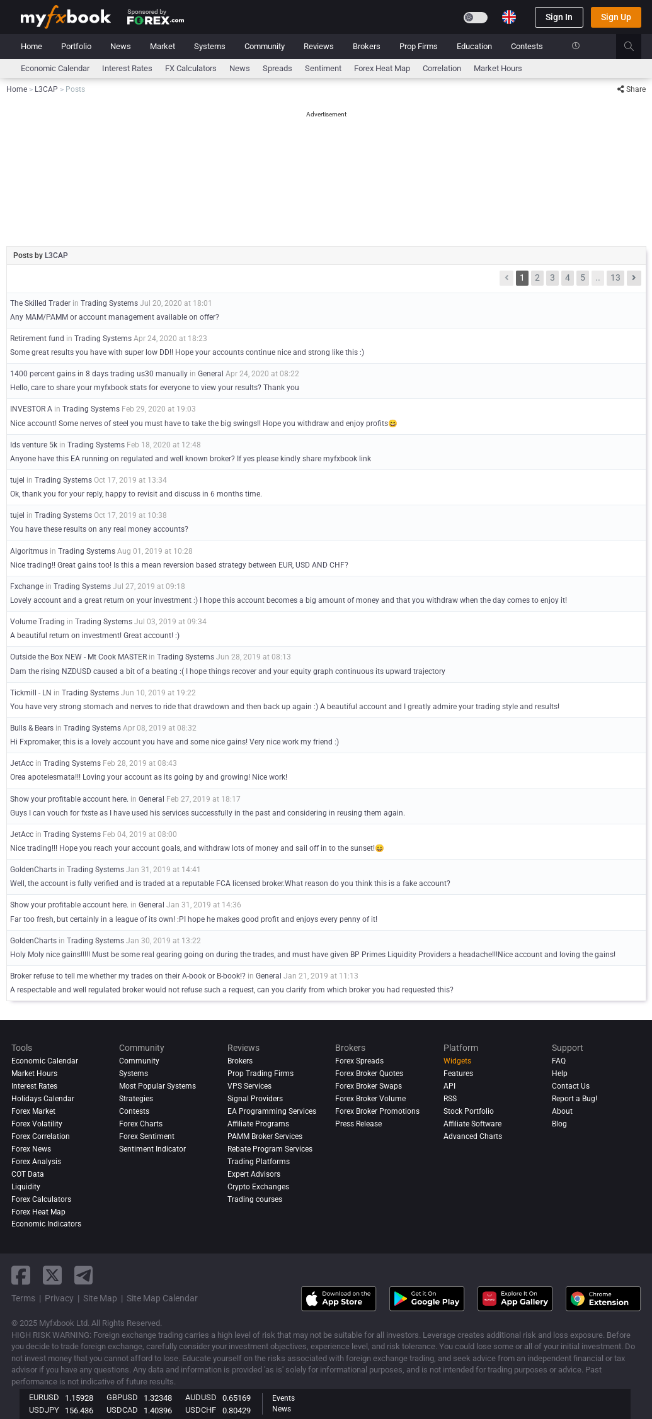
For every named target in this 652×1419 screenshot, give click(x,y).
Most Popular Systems (157, 1086)
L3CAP (56, 255)
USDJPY (44, 1410)
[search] (636, 46)
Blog (559, 1123)
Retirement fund (37, 338)
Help (560, 1073)
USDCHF (200, 1410)
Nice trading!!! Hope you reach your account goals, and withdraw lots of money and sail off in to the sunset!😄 (197, 848)
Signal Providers (255, 1098)
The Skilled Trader (40, 303)
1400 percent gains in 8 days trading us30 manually (99, 373)
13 (615, 277)
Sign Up (616, 17)
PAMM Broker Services (264, 1136)
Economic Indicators (46, 1224)
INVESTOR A (31, 409)
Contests (527, 46)
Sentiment (323, 68)
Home (31, 46)
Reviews (319, 46)
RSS (450, 1098)
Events (283, 1398)
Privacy (59, 1298)
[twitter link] (52, 1275)
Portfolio (76, 46)
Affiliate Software (472, 1123)
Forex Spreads (359, 1061)
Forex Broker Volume (370, 1098)
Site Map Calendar (162, 1298)
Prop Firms (418, 46)
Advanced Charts (472, 1136)
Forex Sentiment (146, 1136)
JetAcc (21, 763)
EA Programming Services (271, 1111)
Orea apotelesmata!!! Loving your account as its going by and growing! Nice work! (148, 777)
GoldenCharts (33, 869)
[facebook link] (20, 1275)
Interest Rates (127, 68)
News (120, 46)
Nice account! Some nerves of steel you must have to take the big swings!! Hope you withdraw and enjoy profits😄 (203, 423)
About (562, 1111)
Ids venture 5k (33, 444)
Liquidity (25, 1186)
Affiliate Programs (258, 1123)
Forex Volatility (36, 1123)
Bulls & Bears (32, 728)
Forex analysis (36, 1161)
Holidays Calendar (42, 1098)
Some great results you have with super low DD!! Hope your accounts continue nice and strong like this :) (187, 352)
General (211, 373)
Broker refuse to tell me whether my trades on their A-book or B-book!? (128, 976)
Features (458, 1073)
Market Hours (498, 68)
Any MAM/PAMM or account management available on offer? (114, 317)
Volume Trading (37, 621)
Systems (210, 46)
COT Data (27, 1174)
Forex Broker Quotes (369, 1073)
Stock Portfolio (468, 1111)
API (449, 1086)
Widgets (457, 1061)
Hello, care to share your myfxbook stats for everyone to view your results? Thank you (154, 387)
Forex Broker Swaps (368, 1086)
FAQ (559, 1061)
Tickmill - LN (31, 692)
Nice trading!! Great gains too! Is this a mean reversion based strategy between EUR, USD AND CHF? (179, 565)
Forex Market (33, 1111)
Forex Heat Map (382, 68)
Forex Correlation (40, 1136)
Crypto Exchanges (258, 1186)
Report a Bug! (574, 1098)
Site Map (100, 1298)
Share (631, 89)
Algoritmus (29, 551)
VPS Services (249, 1086)
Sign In (559, 17)
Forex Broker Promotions (377, 1111)
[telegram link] (83, 1275)
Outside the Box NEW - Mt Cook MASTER (78, 657)
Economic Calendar (55, 68)
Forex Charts (141, 1123)
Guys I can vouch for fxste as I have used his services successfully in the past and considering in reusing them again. (207, 813)
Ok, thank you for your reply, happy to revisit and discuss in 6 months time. (136, 494)
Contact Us (571, 1086)
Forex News (31, 1149)
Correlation (442, 68)
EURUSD (44, 1397)
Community (264, 46)
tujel (17, 480)
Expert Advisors (253, 1174)
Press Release (358, 1123)
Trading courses (254, 1199)
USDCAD (122, 1410)
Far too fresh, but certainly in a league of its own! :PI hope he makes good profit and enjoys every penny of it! (193, 919)
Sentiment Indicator (152, 1149)
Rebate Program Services (269, 1149)
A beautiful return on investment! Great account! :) (95, 635)
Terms (23, 1298)
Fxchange (26, 586)
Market (162, 46)
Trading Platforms (258, 1161)
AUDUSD (201, 1397)
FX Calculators (191, 68)
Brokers (366, 46)
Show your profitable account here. (69, 799)
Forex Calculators (41, 1199)
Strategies (136, 1098)
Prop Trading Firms (260, 1073)
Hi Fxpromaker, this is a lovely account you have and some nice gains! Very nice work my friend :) (174, 742)
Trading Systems (109, 303)
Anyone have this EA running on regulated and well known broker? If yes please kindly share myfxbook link (190, 458)
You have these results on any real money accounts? (99, 529)
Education (474, 46)
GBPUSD (122, 1397)
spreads (277, 68)
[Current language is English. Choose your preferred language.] (509, 17)
